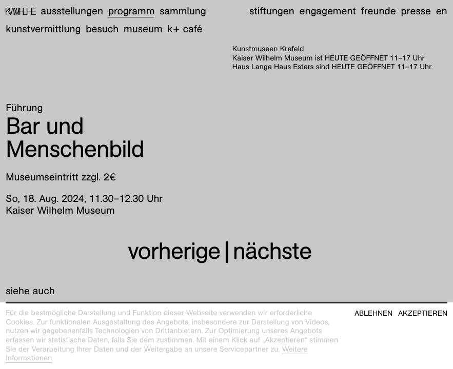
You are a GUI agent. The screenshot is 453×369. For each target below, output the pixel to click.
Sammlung (183, 11)
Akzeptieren (422, 313)
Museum (143, 29)
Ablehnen (373, 313)
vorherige (174, 250)
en (441, 11)
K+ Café (184, 29)
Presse (416, 11)
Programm (131, 11)
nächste (272, 250)
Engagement (327, 11)
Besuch (102, 29)
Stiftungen (271, 11)
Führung (24, 108)
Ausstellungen (72, 11)
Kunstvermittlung (43, 29)
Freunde (378, 11)
